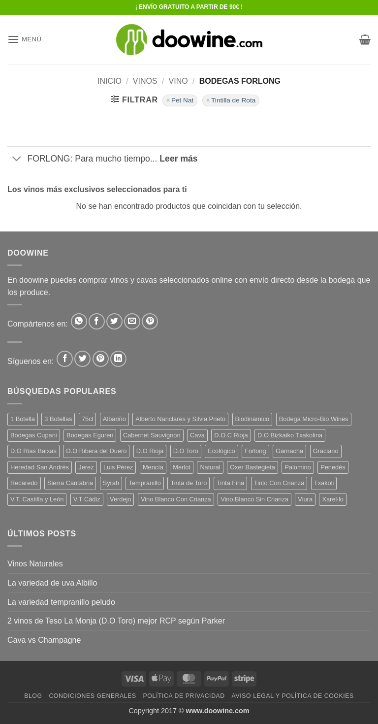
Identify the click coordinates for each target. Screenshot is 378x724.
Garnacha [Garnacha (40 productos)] (289, 451)
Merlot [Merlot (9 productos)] (181, 467)
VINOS (145, 81)
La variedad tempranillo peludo (61, 602)
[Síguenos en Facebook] (65, 359)
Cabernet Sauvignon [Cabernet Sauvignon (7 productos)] (152, 435)
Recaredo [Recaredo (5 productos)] (24, 483)
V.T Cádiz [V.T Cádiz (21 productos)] (86, 499)
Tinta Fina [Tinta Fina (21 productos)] (230, 483)
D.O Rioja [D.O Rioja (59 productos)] (149, 451)
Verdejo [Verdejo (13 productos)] (120, 499)
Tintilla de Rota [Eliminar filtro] (233, 100)
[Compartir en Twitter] (114, 321)
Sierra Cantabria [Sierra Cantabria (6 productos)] (70, 483)
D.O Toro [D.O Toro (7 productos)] (185, 451)
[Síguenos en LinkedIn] (118, 359)
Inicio (109, 81)
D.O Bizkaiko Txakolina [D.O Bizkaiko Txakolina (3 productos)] (289, 435)
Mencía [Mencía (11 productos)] (153, 467)
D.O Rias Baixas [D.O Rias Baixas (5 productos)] (33, 451)
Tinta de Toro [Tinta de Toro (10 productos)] (188, 483)
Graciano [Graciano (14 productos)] (326, 451)
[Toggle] (17, 159)
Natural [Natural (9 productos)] (210, 467)
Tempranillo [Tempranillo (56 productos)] (144, 483)
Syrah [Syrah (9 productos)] (111, 483)
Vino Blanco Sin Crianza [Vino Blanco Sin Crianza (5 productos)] (254, 499)
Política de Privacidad (184, 695)
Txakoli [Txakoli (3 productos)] (324, 483)
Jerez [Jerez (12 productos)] (86, 467)
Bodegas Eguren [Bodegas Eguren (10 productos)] (89, 435)
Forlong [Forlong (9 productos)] (255, 451)
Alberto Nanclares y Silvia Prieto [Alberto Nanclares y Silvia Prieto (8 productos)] (180, 419)
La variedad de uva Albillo (52, 583)
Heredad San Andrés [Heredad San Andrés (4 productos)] (39, 467)
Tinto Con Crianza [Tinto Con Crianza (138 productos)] (279, 483)
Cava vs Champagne (44, 640)
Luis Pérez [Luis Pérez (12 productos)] (118, 467)
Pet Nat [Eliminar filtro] (182, 100)
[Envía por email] (132, 321)
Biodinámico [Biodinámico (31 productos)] (252, 419)
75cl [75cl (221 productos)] (87, 419)
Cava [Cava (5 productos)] (197, 435)
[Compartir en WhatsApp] (79, 321)
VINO (178, 81)
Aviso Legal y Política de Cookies (293, 695)
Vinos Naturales (35, 563)
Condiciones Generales (92, 695)
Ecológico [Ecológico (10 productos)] (221, 451)
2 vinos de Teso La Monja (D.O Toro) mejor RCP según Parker (116, 621)
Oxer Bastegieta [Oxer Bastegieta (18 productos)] (252, 467)
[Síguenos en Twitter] (82, 359)
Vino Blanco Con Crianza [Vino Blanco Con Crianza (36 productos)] (176, 499)
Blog (33, 695)
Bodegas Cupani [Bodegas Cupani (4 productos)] (33, 435)
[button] (24, 39)
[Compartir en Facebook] (97, 321)
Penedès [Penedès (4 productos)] (333, 467)
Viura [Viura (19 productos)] (305, 499)
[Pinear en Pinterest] (150, 321)
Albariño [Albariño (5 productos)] (114, 419)
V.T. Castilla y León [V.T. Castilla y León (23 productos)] (36, 499)
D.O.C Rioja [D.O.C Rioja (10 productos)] (231, 435)
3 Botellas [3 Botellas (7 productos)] (58, 419)
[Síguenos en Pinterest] (101, 359)
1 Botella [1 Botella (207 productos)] (22, 419)
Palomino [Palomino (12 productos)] (297, 467)
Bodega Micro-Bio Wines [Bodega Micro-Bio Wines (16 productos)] (313, 419)
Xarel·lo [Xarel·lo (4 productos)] (332, 499)
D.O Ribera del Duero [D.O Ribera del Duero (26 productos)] (96, 451)
